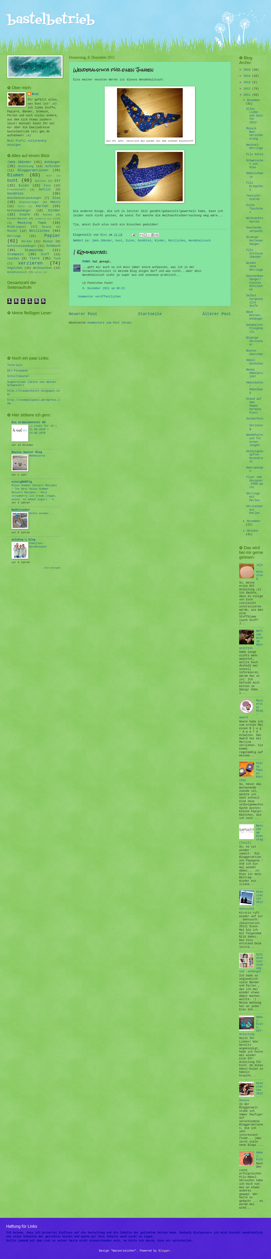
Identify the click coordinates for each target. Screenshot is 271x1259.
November (254, 521)
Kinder (160, 240)
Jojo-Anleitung (259, 572)
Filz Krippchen (254, 186)
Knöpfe (25, 214)
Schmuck (53, 246)
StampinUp (34, 250)
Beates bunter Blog (26, 452)
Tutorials (15, 365)
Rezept (48, 241)
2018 (247, 69)
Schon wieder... (41, 513)
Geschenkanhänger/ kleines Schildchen (254, 283)
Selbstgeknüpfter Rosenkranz (254, 456)
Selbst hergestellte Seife (254, 300)
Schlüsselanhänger (21, 246)
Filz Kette (254, 154)
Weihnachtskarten (254, 220)
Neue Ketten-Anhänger (254, 315)
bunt (119, 240)
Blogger (164, 1250)
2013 (247, 82)
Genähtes (144, 240)
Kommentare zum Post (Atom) (109, 322)
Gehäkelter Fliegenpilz (254, 328)
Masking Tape (31, 223)
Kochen (47, 214)
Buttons (40, 181)
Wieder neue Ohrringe (254, 266)
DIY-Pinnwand (17, 370)
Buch (49, 176)
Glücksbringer (29, 202)
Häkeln (55, 202)
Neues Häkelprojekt (254, 373)
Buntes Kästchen (254, 352)
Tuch (57, 258)
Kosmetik (40, 219)
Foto (47, 185)
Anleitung (26, 166)
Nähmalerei (37, 455)
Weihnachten (42, 268)
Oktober (253, 530)
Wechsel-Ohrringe (254, 146)
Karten (42, 206)
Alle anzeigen (52, 568)
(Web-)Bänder (102, 240)
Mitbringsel (16, 226)
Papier (52, 235)
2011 (247, 95)
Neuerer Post (83, 314)
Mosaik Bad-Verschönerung (254, 133)
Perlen (26, 241)
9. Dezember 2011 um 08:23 (103, 288)
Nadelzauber (20, 509)
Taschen (13, 258)
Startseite (150, 314)
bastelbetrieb (51, 20)
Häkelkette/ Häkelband (254, 388)
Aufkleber (53, 166)
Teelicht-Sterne (254, 197)
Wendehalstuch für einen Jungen (254, 440)
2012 (247, 88)
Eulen (130, 240)
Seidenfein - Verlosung (254, 424)
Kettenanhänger (19, 210)
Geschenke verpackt (254, 229)
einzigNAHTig (21, 481)
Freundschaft (16, 189)
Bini (35, 94)
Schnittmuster (18, 376)
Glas (56, 198)
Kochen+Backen (17, 218)
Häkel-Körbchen (254, 362)
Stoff (45, 254)
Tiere (35, 258)
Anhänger (52, 162)
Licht (57, 218)
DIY (57, 181)
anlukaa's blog (23, 539)
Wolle (38, 272)
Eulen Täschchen (254, 209)
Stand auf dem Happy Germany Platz (254, 405)
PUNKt (86, 261)
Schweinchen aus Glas (254, 164)
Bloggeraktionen (33, 170)
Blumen (15, 175)
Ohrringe (14, 236)
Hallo (21, 206)
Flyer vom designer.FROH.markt (254, 482)
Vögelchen (15, 268)
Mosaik (47, 227)
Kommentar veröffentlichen (99, 296)
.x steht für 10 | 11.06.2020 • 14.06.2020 (43, 429)
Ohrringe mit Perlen (253, 497)
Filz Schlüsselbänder (254, 254)
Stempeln (15, 254)
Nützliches (176, 240)
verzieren (30, 263)
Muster (12, 231)
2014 (247, 76)
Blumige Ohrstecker (254, 341)
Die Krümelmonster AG (28, 422)
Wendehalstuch (200, 240)
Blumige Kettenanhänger (254, 241)
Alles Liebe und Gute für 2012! (254, 115)
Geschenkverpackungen (24, 198)
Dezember (254, 100)
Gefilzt (45, 189)
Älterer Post (216, 314)
